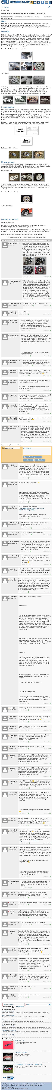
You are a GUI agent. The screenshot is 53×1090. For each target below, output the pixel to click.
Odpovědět (47, 276)
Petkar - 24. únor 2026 (8, 1020)
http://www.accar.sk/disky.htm (29, 841)
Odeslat (39, 460)
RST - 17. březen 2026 (8, 1011)
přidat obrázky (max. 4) (32, 457)
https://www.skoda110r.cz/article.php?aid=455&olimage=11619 (32, 509)
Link (31, 276)
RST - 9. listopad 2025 (8, 1026)
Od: (11, 448)
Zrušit (28, 460)
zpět (18, 445)
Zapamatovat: (8, 1006)
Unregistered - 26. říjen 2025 (9, 1030)
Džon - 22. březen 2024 (8, 1034)
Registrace (20, 1006)
